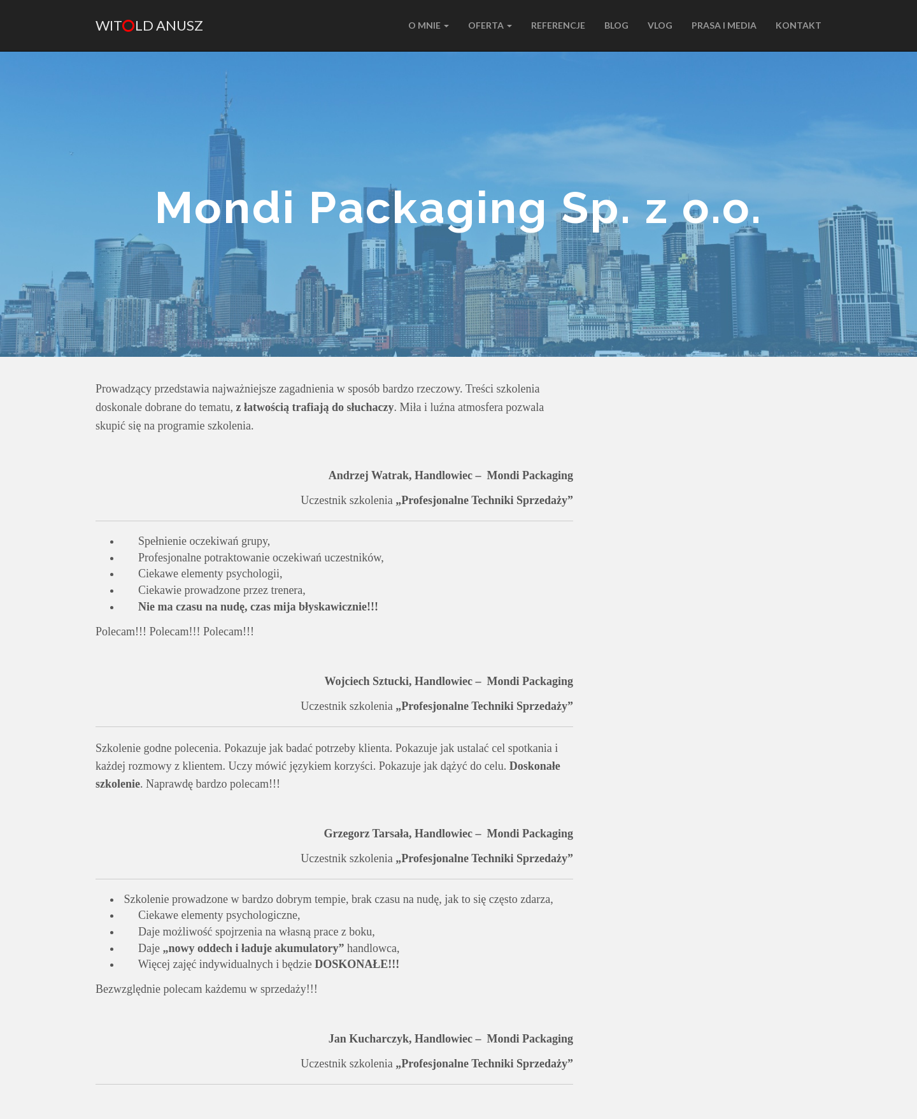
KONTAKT (798, 25)
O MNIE (428, 25)
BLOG (616, 25)
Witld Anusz (149, 25)
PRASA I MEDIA (724, 25)
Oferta (490, 25)
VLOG (660, 25)
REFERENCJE (558, 25)
